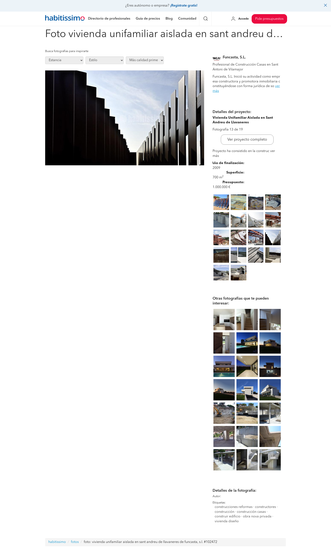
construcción (224, 512)
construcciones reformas (233, 507)
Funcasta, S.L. (234, 57)
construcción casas (251, 512)
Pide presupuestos (269, 19)
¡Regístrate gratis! (183, 5)
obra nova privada (257, 516)
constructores (265, 507)
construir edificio (227, 516)
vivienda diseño (227, 521)
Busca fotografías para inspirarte (66, 51)
